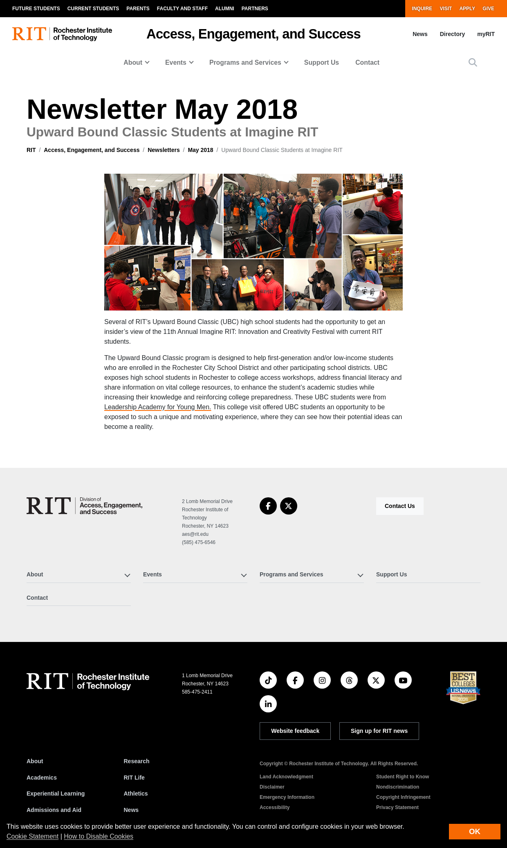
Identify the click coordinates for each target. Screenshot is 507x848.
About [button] (132, 62)
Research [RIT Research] (137, 761)
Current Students (93, 8)
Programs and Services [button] (245, 62)
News (420, 34)
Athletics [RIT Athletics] (136, 793)
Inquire (422, 8)
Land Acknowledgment (286, 777)
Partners (255, 8)
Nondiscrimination (397, 787)
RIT (31, 150)
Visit (446, 8)
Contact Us (400, 506)
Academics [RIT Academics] (42, 777)
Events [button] (175, 62)
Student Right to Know (402, 777)
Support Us (321, 62)
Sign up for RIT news (379, 731)
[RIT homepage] (62, 34)
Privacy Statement (397, 807)
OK (474, 831)
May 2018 (200, 150)
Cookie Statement (32, 836)
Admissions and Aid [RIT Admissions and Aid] (54, 810)
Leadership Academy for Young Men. (157, 407)
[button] (472, 62)
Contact (367, 62)
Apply (467, 8)
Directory (452, 34)
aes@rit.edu (195, 534)
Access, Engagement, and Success (253, 33)
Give (488, 8)
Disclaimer (272, 787)
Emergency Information (287, 797)
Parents (137, 8)
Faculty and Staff (182, 8)
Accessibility (274, 807)
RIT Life (134, 777)
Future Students (36, 8)
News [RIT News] (131, 810)
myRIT (486, 34)
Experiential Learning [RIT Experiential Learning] (56, 793)
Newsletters (164, 150)
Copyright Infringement (403, 797)
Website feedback (295, 731)
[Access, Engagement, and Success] (84, 505)
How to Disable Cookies (98, 836)
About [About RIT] (35, 761)
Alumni (224, 8)
